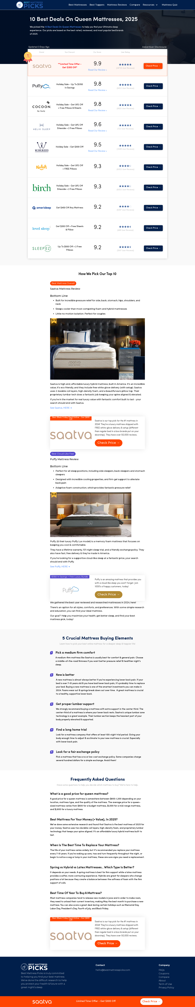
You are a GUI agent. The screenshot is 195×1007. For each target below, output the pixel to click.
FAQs (161, 970)
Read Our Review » (97, 70)
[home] (29, 4)
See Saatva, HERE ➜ (61, 408)
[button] (150, 4)
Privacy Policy (166, 987)
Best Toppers (97, 5)
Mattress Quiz (169, 5)
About (162, 980)
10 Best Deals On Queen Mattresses (63, 27)
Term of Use (165, 984)
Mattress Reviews (117, 5)
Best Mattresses (78, 5)
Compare (135, 5)
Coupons (164, 973)
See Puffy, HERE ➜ (60, 566)
